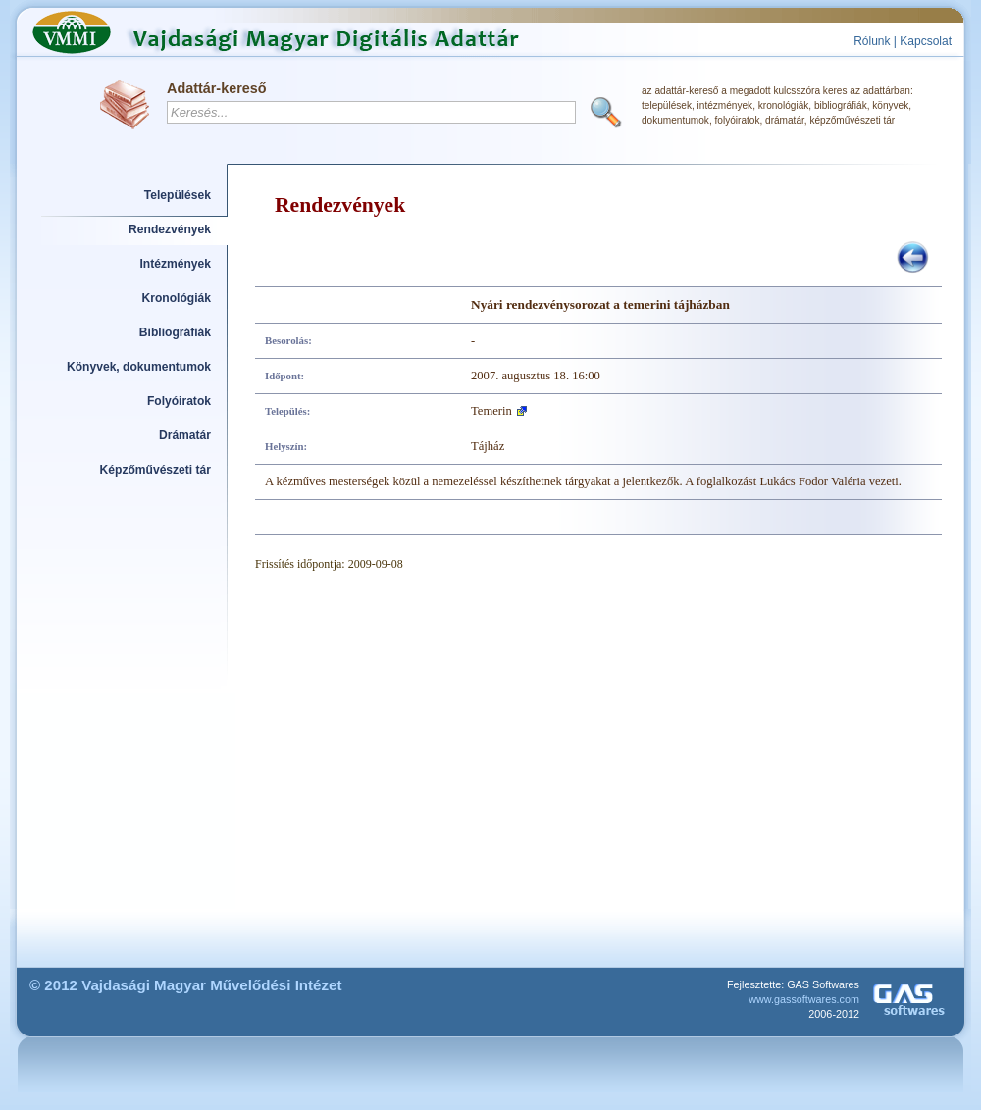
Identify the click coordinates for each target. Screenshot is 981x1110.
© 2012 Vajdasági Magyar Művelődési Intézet (185, 985)
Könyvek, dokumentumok (139, 367)
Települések (177, 195)
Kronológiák (176, 298)
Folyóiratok (179, 401)
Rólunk (871, 41)
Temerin (491, 411)
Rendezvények (170, 229)
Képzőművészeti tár (155, 470)
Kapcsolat (926, 41)
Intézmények (176, 264)
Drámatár (185, 435)
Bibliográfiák (175, 332)
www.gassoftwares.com (804, 999)
